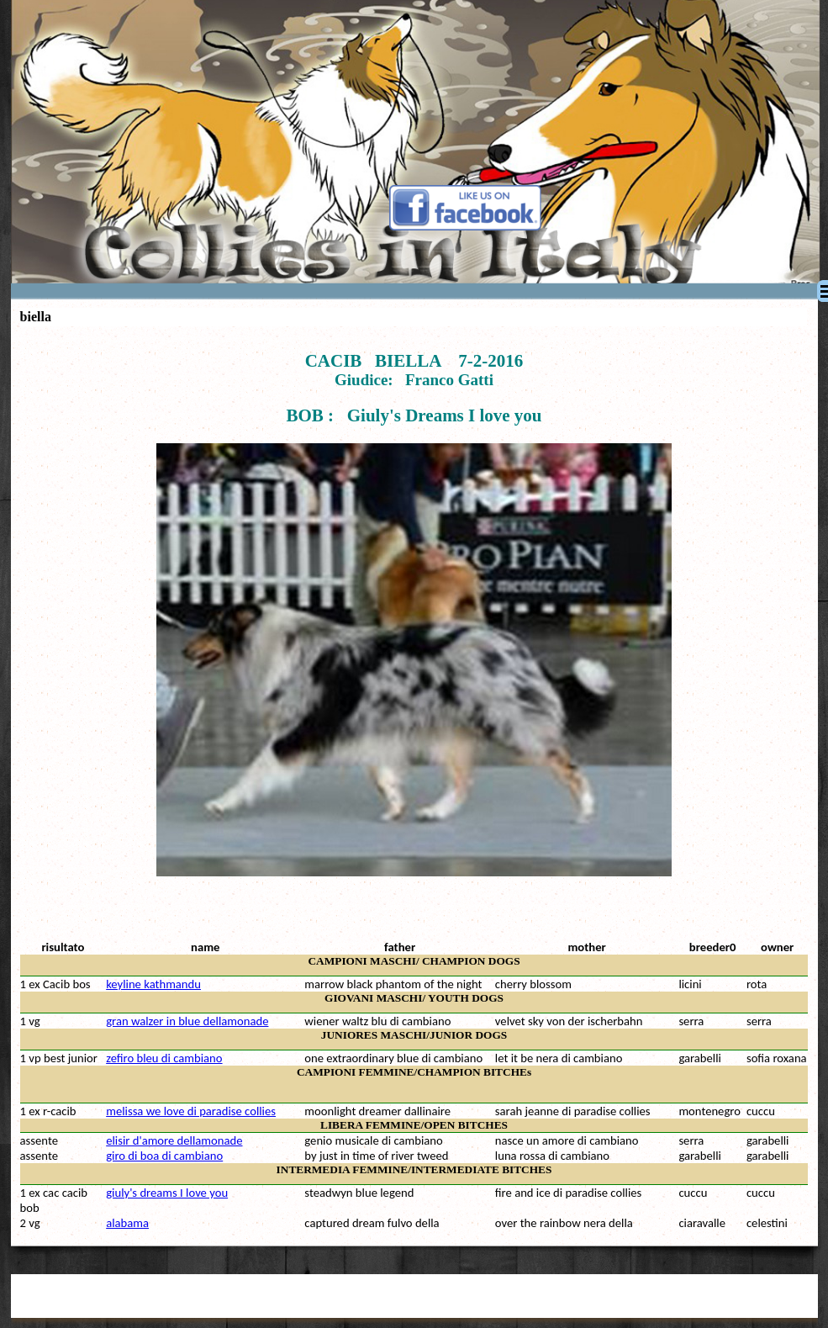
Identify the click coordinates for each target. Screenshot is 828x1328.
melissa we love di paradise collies (191, 1111)
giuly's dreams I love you (167, 1192)
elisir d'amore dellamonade (174, 1140)
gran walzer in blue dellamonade (187, 1021)
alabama (127, 1222)
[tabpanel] (414, 632)
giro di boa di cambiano (164, 1155)
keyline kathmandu (153, 984)
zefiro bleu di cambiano (164, 1058)
